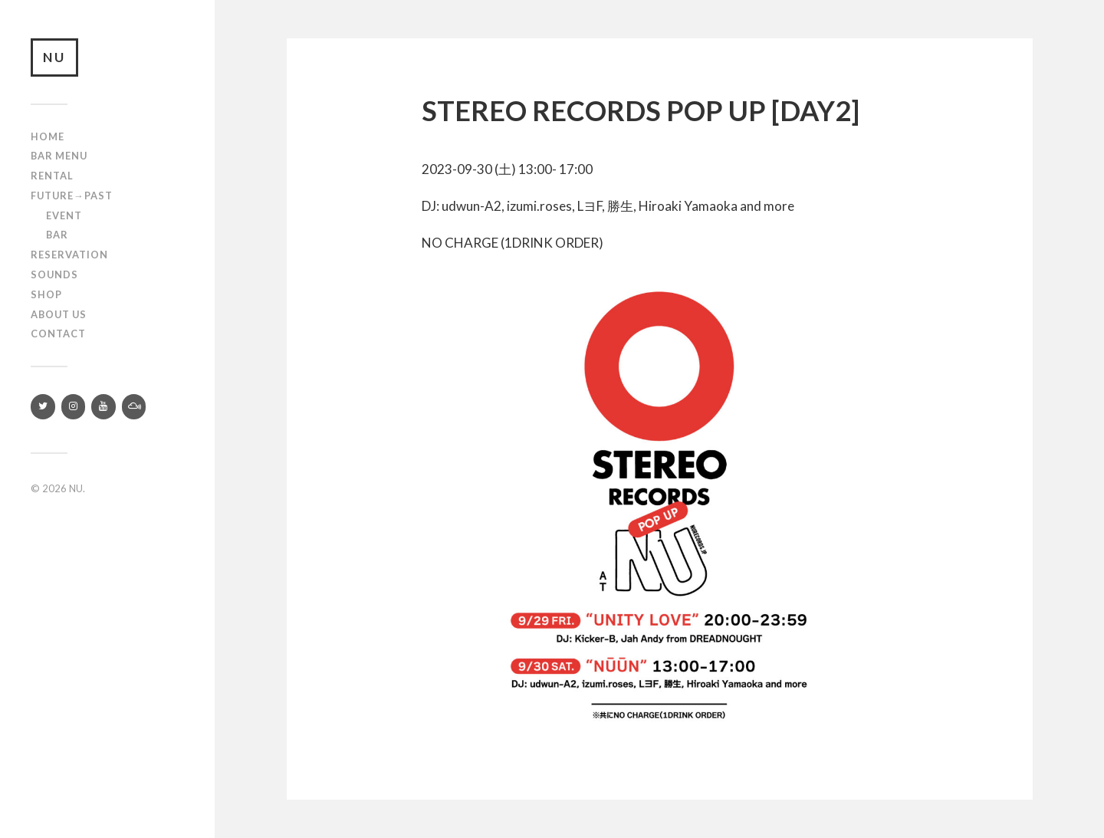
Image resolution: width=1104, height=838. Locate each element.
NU (54, 57)
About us (59, 314)
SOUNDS (54, 274)
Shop (46, 294)
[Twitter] (43, 406)
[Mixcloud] (134, 406)
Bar (57, 234)
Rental (52, 175)
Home (47, 136)
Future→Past (72, 195)
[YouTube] (103, 406)
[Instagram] (73, 406)
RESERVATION (69, 254)
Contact (58, 333)
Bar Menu (59, 156)
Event (64, 215)
